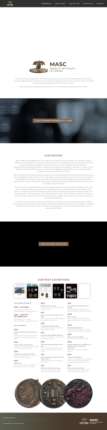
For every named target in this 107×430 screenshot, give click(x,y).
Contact (100, 3)
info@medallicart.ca (9, 418)
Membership (46, 3)
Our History (74, 3)
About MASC (60, 3)
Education (88, 3)
